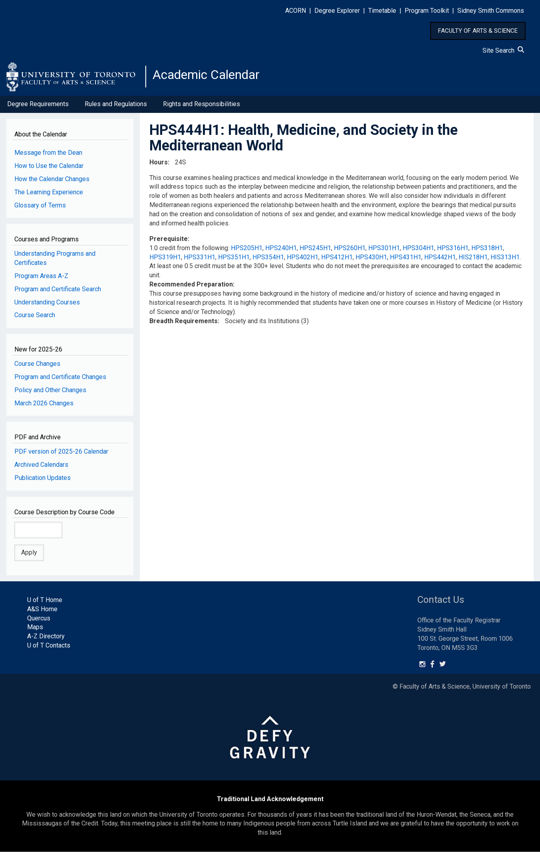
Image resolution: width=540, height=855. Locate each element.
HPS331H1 (199, 260)
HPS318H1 (487, 251)
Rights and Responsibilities (201, 107)
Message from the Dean (48, 156)
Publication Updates (42, 481)
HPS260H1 (349, 251)
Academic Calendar (215, 77)
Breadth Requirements (183, 324)
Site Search (503, 50)
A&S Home (42, 612)
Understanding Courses (47, 305)
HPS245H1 (315, 251)
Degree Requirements (38, 107)
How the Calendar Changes (51, 182)
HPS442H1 (440, 260)
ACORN (295, 10)
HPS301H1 (384, 251)
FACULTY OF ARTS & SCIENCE (478, 30)
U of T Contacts (48, 648)
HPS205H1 (246, 251)
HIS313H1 (505, 260)
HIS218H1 (473, 260)
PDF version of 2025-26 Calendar (61, 454)
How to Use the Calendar (48, 169)
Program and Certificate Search (57, 292)
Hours (158, 165)
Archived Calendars (41, 468)
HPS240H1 (281, 251)
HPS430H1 (371, 260)
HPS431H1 (405, 260)
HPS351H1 (234, 260)
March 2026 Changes (43, 406)
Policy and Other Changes (50, 393)
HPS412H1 (337, 260)
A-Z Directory (46, 639)
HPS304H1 (418, 251)
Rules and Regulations (116, 107)
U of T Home (44, 603)
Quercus (38, 621)
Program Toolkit (427, 10)
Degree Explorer (337, 10)
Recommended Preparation (191, 287)
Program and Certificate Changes (60, 380)
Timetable (382, 10)
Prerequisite (168, 242)
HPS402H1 (302, 260)
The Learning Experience (48, 195)
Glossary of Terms (40, 208)
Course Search (34, 318)
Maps (35, 630)
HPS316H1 (453, 251)
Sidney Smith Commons (490, 10)
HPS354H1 (268, 260)
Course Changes (37, 367)
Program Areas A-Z (41, 279)
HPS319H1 (165, 260)
